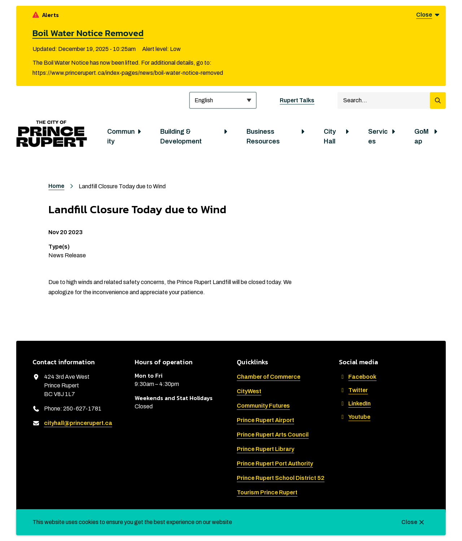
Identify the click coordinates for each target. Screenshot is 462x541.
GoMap (421, 136)
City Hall (330, 136)
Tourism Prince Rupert (267, 492)
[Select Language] (223, 100)
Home (56, 186)
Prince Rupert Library (265, 449)
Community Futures (263, 406)
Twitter (353, 390)
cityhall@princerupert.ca (78, 423)
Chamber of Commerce (268, 377)
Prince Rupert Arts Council (273, 434)
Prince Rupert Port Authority (275, 463)
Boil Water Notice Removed (88, 33)
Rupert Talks (297, 100)
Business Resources (263, 136)
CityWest (249, 391)
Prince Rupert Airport (265, 420)
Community (121, 136)
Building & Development (181, 136)
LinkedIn (355, 403)
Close (409, 522)
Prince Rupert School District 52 (280, 478)
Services (378, 136)
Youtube (354, 417)
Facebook (357, 377)
